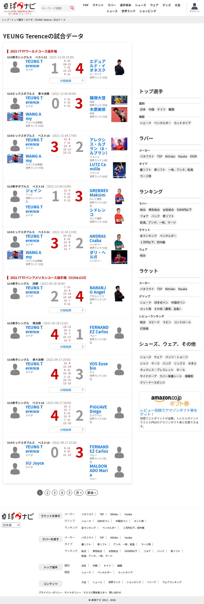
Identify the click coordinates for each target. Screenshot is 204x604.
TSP (159, 156)
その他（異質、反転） (168, 309)
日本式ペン (161, 302)
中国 (151, 109)
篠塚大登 (98, 98)
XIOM (193, 156)
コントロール (182, 322)
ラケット (98, 5)
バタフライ (147, 156)
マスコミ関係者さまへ (95, 592)
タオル (192, 363)
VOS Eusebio (99, 366)
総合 (143, 210)
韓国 (171, 109)
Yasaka (182, 156)
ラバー (112, 5)
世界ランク (128, 11)
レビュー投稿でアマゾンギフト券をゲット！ (168, 412)
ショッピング (147, 11)
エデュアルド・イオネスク (98, 65)
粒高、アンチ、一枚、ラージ (158, 222)
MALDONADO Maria (99, 470)
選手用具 (125, 5)
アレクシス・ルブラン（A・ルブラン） (100, 146)
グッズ (166, 5)
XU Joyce (35, 463)
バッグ (167, 363)
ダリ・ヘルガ (98, 254)
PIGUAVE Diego (98, 409)
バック (155, 216)
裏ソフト (145, 170)
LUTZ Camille (98, 166)
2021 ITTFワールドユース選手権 (33, 51)
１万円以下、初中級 (152, 242)
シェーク (145, 123)
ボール (181, 370)
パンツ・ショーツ (176, 357)
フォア (144, 216)
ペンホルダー (162, 123)
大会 (177, 5)
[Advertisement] (171, 54)
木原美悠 (98, 109)
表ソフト (159, 170)
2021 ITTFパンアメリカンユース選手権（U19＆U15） (49, 277)
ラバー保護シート (171, 376)
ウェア (154, 5)
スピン (167, 322)
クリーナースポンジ (152, 382)
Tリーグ (151, 582)
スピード (154, 322)
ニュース (112, 11)
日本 (143, 109)
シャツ (144, 363)
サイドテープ (148, 376)
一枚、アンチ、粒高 (180, 170)
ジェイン (34, 190)
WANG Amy (33, 116)
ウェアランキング (171, 582)
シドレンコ (98, 212)
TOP (85, 5)
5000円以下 (184, 210)
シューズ (140, 5)
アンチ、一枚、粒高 (124, 544)
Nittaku (170, 156)
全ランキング (148, 236)
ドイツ (161, 109)
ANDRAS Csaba (98, 238)
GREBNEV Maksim (99, 193)
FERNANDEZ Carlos (99, 329)
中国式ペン (178, 302)
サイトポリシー (73, 592)
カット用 (145, 309)
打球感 (144, 328)
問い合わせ (115, 592)
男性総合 (154, 210)
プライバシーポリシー (51, 592)
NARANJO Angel (98, 290)
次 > (79, 492)
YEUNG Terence (34, 63)
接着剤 (189, 376)
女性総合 (168, 210)
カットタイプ (182, 123)
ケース (155, 363)
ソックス (179, 363)
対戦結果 (65, 81)
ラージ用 (145, 176)
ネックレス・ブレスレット (157, 370)
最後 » (91, 492)
